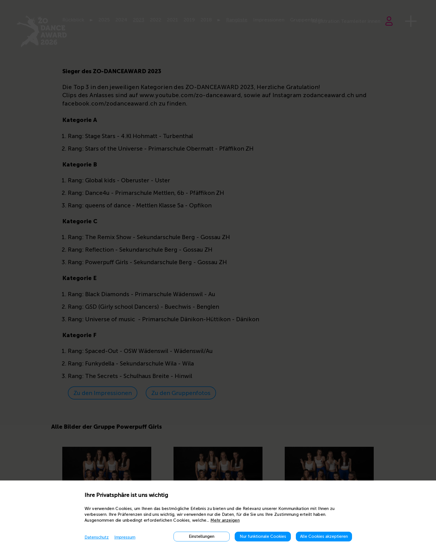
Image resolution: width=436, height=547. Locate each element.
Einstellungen (201, 536)
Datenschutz (97, 537)
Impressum (124, 537)
